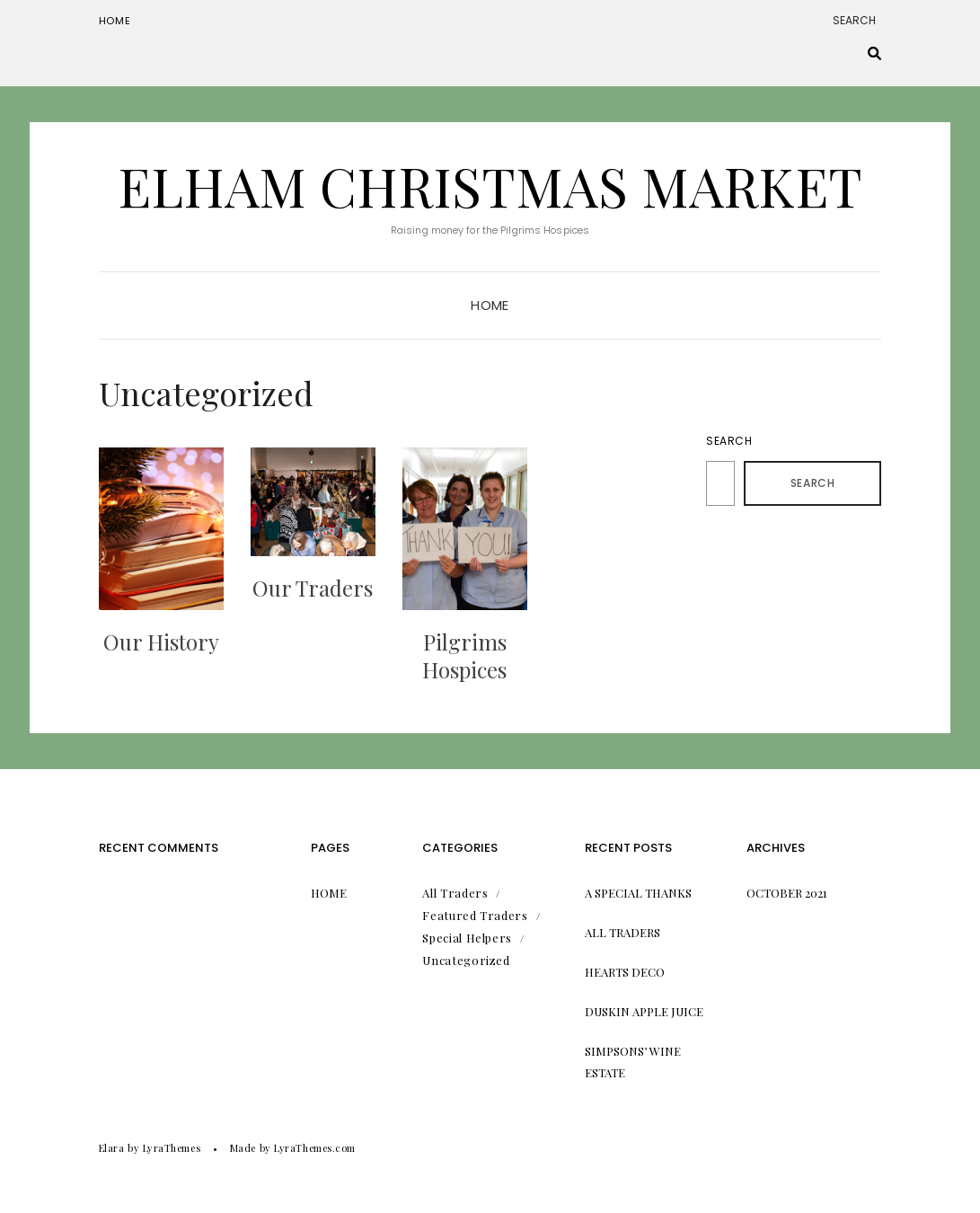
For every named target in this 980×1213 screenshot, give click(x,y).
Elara (112, 1148)
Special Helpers (467, 937)
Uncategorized (465, 960)
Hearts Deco (625, 971)
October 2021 (786, 892)
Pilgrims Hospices (464, 655)
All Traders (455, 892)
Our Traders (312, 587)
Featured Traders (474, 915)
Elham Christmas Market (490, 185)
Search (729, 440)
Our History (161, 641)
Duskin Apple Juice (644, 1011)
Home (115, 20)
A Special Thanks (638, 892)
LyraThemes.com (315, 1148)
